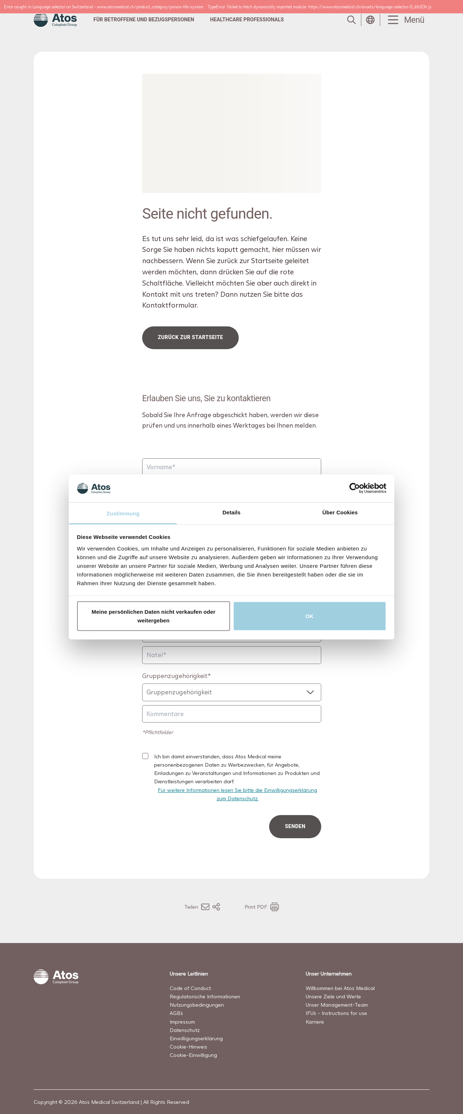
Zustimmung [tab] (123, 513)
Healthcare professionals (247, 19)
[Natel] (231, 655)
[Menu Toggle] (404, 20)
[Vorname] (231, 467)
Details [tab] (231, 512)
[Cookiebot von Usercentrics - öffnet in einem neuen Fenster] (354, 488)
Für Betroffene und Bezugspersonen (143, 19)
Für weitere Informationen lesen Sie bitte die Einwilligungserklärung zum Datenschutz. (237, 794)
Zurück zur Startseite (190, 337)
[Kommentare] (231, 714)
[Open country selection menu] (370, 20)
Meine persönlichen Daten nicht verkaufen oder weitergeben (153, 616)
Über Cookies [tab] (340, 512)
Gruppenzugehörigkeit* (176, 675)
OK (309, 616)
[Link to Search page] (351, 20)
